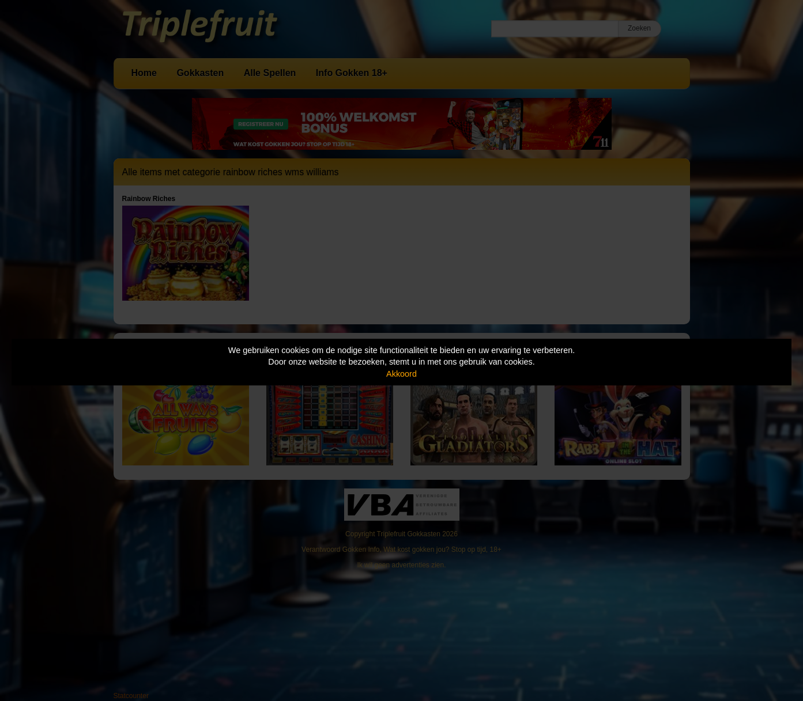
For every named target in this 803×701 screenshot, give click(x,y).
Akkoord (401, 373)
